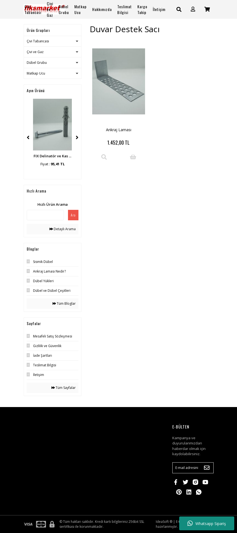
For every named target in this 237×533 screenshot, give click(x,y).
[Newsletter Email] (193, 467)
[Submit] (207, 467)
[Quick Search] (45, 215)
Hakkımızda (102, 9)
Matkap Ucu (36, 73)
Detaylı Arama (63, 229)
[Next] (77, 137)
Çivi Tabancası (38, 41)
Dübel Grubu (37, 62)
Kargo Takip (142, 9)
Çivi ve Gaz (35, 52)
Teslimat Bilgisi (124, 9)
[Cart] (207, 9)
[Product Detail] (104, 157)
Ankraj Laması (118, 129)
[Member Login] (193, 9)
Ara (73, 215)
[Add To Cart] (133, 157)
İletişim (159, 9)
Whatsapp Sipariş (206, 523)
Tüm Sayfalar (63, 387)
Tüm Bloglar (64, 303)
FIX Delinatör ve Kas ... (52, 155)
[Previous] (28, 137)
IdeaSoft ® (164, 521)
